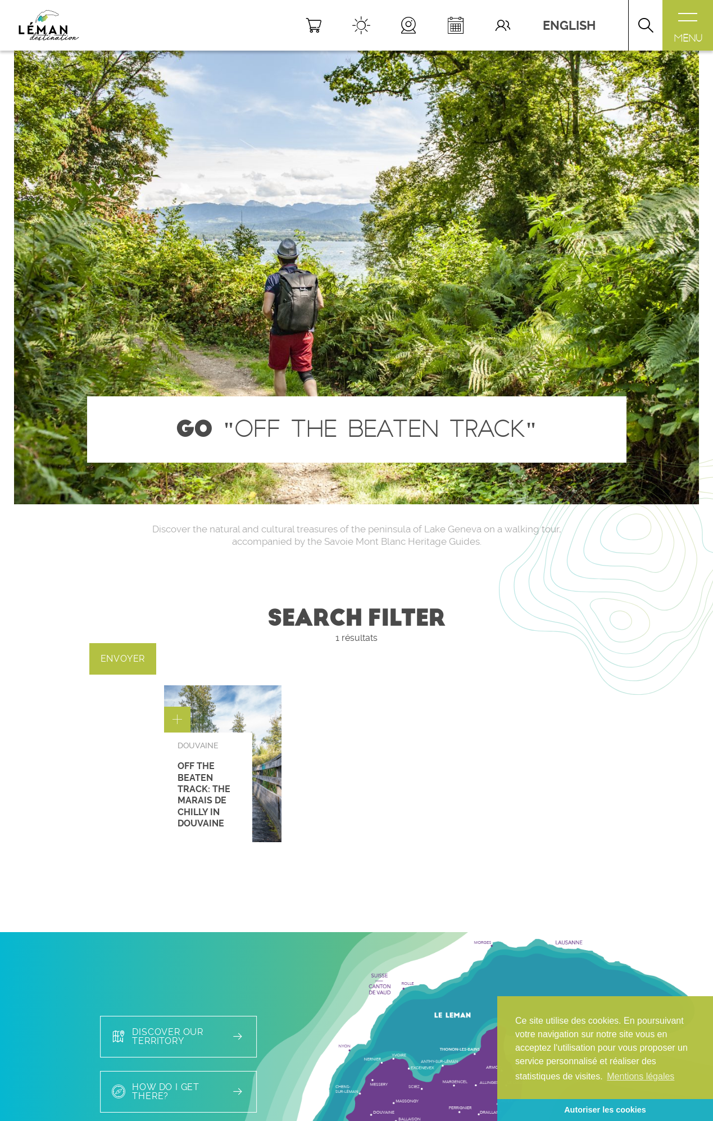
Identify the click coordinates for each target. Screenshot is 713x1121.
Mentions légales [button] (640, 1076)
